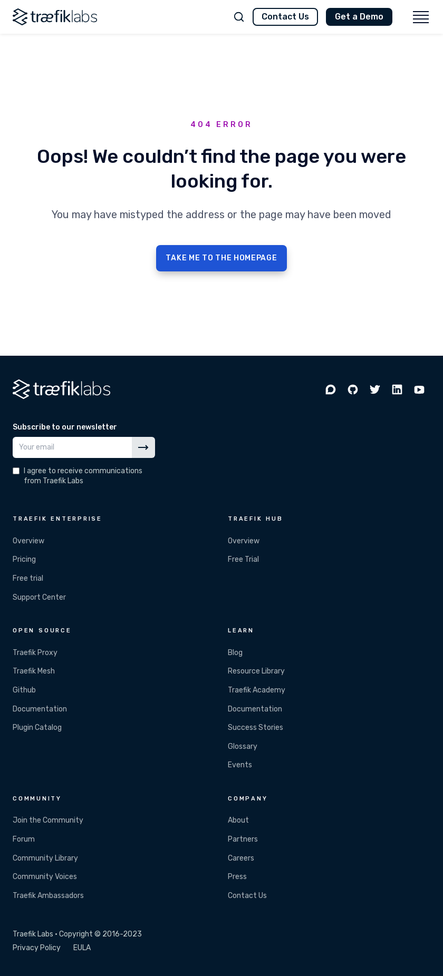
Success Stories (255, 727)
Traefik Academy (256, 690)
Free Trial (243, 559)
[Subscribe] (143, 447)
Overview (28, 540)
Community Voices (45, 876)
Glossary (242, 746)
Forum (24, 839)
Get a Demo (359, 17)
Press (237, 876)
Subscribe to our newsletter (65, 427)
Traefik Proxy (35, 652)
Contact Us (285, 17)
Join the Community (48, 820)
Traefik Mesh (34, 671)
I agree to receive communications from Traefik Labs (83, 475)
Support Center (39, 597)
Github (24, 690)
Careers (241, 858)
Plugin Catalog (37, 727)
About (238, 820)
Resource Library (256, 671)
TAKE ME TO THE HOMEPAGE (221, 257)
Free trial (28, 578)
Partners (243, 839)
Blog (235, 652)
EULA (82, 947)
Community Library (45, 858)
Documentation (40, 709)
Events (240, 764)
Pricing (24, 559)
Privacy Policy (37, 947)
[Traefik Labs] (55, 16)
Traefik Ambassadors (48, 895)
